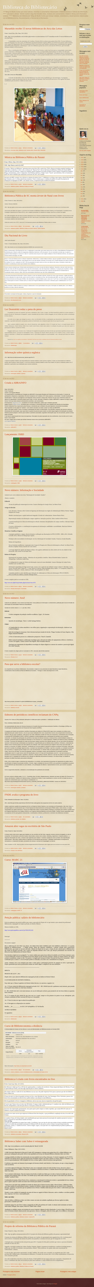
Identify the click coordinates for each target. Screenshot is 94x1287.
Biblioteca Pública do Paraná (26, 186)
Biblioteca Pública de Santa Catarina (28, 228)
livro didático (23, 819)
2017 (82, 157)
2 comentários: (26, 343)
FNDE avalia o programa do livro (21, 794)
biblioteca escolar (15, 707)
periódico (23, 787)
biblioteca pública (15, 186)
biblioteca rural (22, 150)
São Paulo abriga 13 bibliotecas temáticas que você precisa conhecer (84, 79)
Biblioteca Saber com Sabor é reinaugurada (26, 1141)
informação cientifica (16, 373)
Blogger (55, 1283)
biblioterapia (14, 345)
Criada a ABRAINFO (15, 382)
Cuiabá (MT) (32, 1217)
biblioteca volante (24, 1217)
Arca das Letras (14, 150)
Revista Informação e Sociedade (18, 588)
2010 (82, 201)
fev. (82, 193)
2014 (82, 164)
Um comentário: (27, 226)
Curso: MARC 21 (13, 859)
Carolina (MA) (30, 150)
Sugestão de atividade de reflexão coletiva (86, 221)
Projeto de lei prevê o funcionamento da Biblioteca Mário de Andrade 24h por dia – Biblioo (84, 73)
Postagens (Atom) (11, 1274)
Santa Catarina (41, 228)
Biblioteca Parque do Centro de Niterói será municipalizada (84, 67)
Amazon (13, 850)
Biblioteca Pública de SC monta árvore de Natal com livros (34, 195)
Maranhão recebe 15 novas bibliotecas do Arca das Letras (33, 28)
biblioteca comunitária (16, 1134)
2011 (82, 199)
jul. (81, 182)
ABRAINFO (13, 427)
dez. (82, 170)
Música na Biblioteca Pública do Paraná (25, 157)
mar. (82, 191)
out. (82, 175)
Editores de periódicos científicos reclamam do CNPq (31, 714)
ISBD (18, 483)
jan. (82, 196)
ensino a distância (15, 1072)
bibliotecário (14, 1019)
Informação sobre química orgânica (22, 352)
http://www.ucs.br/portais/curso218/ (23, 1066)
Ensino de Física (83, 95)
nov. (82, 173)
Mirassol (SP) (25, 1134)
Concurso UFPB (85, 211)
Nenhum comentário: (28, 148)
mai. (82, 186)
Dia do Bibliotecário (84, 97)
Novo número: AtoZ (15, 597)
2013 (82, 166)
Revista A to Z (14, 657)
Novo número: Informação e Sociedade (24, 490)
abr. (82, 189)
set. (82, 177)
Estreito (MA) (37, 150)
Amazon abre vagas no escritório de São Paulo (28, 826)
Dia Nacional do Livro (16, 235)
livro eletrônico (18, 850)
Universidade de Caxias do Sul (40, 1072)
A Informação (84, 226)
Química (23, 373)
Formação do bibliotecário (82, 105)
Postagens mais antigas (68, 1271)
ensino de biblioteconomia (26, 1072)
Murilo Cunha (84, 139)
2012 (82, 169)
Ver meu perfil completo (85, 150)
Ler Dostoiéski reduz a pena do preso (23, 309)
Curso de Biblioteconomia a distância (23, 1025)
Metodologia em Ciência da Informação (85, 217)
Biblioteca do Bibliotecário (30, 7)
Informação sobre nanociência (83, 91)
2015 (82, 162)
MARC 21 (19, 910)
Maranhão (43, 150)
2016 (82, 159)
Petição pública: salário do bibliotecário (24, 917)
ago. (82, 180)
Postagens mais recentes (11, 1271)
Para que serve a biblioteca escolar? (22, 664)
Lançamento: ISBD (14, 434)
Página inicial (40, 1271)
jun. (82, 184)
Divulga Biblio (84, 210)
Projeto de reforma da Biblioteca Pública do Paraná (30, 1226)
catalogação (14, 483)
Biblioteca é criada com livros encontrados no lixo (30, 1079)
